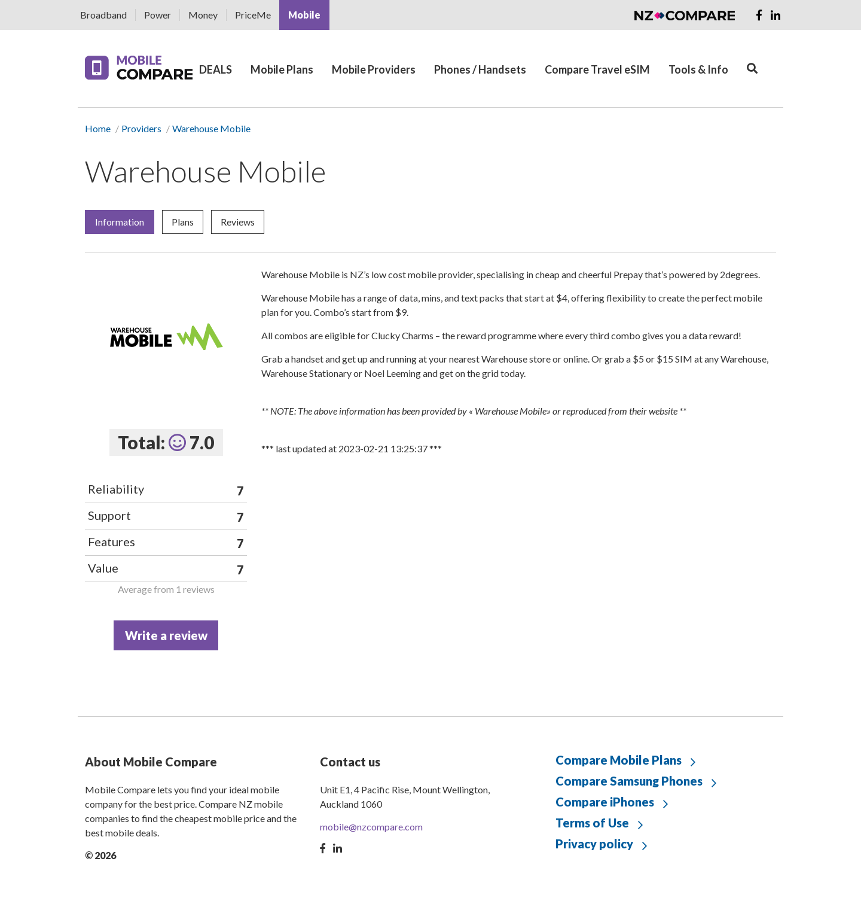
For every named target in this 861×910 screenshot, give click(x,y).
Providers (141, 128)
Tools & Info (698, 69)
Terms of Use (592, 822)
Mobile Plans (282, 69)
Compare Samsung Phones (629, 781)
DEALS (215, 69)
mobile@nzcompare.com (371, 826)
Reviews (238, 221)
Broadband (103, 14)
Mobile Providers (374, 69)
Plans (183, 221)
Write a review (166, 635)
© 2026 (100, 855)
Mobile (304, 14)
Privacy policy (594, 843)
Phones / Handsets (480, 69)
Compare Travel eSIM (597, 69)
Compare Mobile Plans (618, 760)
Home (98, 128)
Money (203, 14)
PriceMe (253, 14)
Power (157, 14)
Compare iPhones (604, 802)
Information (119, 221)
